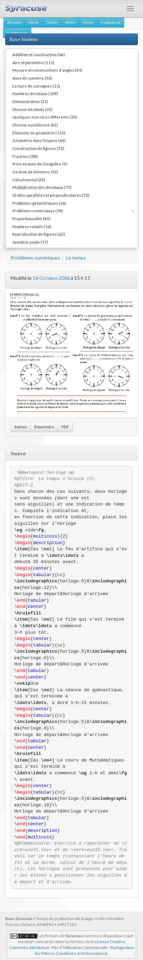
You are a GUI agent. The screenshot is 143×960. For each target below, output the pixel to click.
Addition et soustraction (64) (38, 54)
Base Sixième (24, 39)
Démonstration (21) (30, 101)
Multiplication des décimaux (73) (42, 187)
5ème (51, 22)
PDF (65, 426)
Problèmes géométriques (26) (39, 203)
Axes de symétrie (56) (32, 77)
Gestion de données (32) (35, 171)
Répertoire (44, 426)
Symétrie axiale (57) (30, 241)
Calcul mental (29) (28, 179)
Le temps (76, 258)
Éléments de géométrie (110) (38, 132)
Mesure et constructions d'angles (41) (47, 70)
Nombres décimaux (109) (35, 93)
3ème (88, 22)
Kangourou (17, 32)
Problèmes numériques (35, 258)
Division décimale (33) (32, 109)
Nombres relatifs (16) (31, 226)
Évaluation (110, 22)
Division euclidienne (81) (35, 124)
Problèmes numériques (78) (37, 210)
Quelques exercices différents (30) (44, 116)
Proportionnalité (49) (31, 218)
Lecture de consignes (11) (36, 85)
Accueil (14, 22)
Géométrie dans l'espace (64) (39, 140)
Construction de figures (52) (38, 148)
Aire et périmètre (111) (33, 62)
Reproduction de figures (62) (38, 234)
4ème (70, 22)
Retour (20, 426)
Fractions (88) (25, 156)
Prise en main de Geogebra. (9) (39, 163)
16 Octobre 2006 (51, 278)
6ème (33, 22)
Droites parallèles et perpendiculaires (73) (50, 195)
